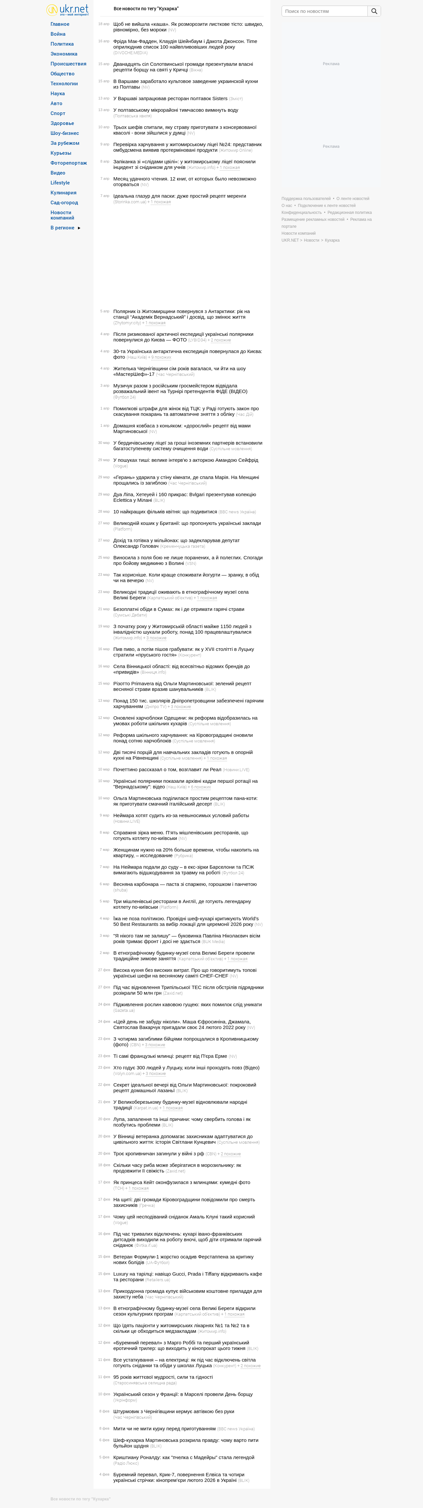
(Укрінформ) (125, 1400)
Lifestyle (60, 182)
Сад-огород (64, 202)
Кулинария (64, 192)
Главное (60, 23)
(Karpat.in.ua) (146, 1108)
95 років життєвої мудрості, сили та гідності (163, 1377)
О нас (287, 205)
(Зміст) (236, 98)
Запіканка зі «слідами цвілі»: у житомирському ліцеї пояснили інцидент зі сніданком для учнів (184, 164)
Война (58, 33)
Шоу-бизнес (65, 133)
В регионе (62, 227)
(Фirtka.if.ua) (146, 1245)
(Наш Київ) (137, 357)
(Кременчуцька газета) (182, 546)
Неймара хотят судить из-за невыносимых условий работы (181, 815)
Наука (58, 93)
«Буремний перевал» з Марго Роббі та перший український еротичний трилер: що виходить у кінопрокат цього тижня (181, 1345)
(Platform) (122, 529)
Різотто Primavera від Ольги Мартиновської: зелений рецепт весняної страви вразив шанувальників (182, 686)
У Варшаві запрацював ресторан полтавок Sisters (170, 98)
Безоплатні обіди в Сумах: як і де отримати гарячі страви (178, 609)
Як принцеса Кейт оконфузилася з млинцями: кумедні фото (181, 1182)
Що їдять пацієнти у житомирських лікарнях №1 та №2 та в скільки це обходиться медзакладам (181, 1328)
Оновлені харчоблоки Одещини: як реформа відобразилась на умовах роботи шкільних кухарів (185, 720)
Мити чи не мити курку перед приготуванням (164, 1428)
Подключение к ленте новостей (327, 205)
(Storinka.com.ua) (129, 202)
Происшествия (69, 63)
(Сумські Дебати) (130, 615)
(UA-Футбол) (158, 1262)
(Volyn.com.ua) (127, 1073)
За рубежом (65, 142)
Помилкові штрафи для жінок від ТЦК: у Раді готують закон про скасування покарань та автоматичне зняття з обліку (186, 411)
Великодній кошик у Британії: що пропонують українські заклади (187, 523)
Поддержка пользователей (306, 198)
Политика (62, 43)
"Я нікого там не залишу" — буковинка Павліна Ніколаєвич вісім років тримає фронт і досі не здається (186, 938)
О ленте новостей (352, 198)
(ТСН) (118, 1188)
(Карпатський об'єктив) (170, 598)
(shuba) (120, 890)
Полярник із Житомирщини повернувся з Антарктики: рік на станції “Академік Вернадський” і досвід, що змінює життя (181, 314)
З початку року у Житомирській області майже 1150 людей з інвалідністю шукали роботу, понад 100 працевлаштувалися (182, 629)
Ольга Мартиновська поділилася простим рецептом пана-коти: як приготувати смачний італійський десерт (185, 801)
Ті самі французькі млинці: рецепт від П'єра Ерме (170, 1056)
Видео (58, 172)
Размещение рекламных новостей (313, 219)
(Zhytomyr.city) (127, 323)
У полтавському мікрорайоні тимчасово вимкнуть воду (175, 110)
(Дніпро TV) (155, 706)
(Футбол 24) (124, 397)
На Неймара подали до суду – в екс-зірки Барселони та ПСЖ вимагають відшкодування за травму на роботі (183, 869)
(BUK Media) (213, 941)
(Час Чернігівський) (175, 374)
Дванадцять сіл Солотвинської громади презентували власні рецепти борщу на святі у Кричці (183, 66)
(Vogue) (120, 466)
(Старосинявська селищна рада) (145, 1383)
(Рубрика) (183, 855)
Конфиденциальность (302, 212)
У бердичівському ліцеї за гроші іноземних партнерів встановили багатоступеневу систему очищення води (187, 445)
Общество (63, 73)
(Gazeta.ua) (124, 1010)
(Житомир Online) (235, 150)
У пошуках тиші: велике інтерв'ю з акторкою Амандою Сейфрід (185, 460)
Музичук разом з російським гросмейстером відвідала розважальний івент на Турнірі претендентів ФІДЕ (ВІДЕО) (180, 388)
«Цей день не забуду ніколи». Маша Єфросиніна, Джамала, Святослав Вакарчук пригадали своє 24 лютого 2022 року (182, 1024)
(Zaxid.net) (173, 993)
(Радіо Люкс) (126, 1463)
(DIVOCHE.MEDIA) (130, 53)
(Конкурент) (189, 655)
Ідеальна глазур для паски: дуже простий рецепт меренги (179, 196)
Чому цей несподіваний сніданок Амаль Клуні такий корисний (184, 1216)
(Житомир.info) (201, 167)
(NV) (172, 30)
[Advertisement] (181, 256)
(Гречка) (147, 1205)
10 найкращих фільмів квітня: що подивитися (165, 511)
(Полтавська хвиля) (132, 116)
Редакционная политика (349, 212)
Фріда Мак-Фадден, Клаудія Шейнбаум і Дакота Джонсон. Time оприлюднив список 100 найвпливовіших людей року (185, 44)
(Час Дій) (244, 414)
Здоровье (62, 123)
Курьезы (61, 152)
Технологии (64, 83)
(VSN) (190, 563)
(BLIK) (159, 500)
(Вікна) (196, 70)
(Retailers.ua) (157, 1280)
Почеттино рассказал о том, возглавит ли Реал (167, 769)
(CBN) (135, 1045)
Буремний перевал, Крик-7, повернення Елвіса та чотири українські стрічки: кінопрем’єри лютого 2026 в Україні (179, 1477)
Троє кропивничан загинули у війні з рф (158, 1153)
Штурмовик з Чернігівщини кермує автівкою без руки (173, 1411)
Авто (56, 103)
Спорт (58, 113)
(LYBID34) (197, 340)
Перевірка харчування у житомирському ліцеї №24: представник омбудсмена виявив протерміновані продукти (187, 147)
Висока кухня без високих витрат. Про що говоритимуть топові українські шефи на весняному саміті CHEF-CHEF (184, 972)
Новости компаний (62, 215)
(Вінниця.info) (153, 672)
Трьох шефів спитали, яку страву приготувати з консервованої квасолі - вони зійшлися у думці (184, 130)
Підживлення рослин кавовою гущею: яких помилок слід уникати (187, 1004)
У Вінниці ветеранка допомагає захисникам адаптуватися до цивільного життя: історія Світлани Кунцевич (183, 1139)
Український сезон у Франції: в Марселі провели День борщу (183, 1394)
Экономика (64, 53)
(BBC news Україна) (237, 512)
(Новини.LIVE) (236, 770)
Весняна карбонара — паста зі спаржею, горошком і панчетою (185, 884)
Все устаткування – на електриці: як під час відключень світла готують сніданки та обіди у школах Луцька (184, 1362)
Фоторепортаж (69, 162)
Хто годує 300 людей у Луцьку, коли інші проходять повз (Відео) (186, 1067)
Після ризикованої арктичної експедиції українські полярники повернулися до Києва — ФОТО (183, 336)
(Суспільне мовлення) (231, 449)
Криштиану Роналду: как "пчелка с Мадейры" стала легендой (183, 1457)
